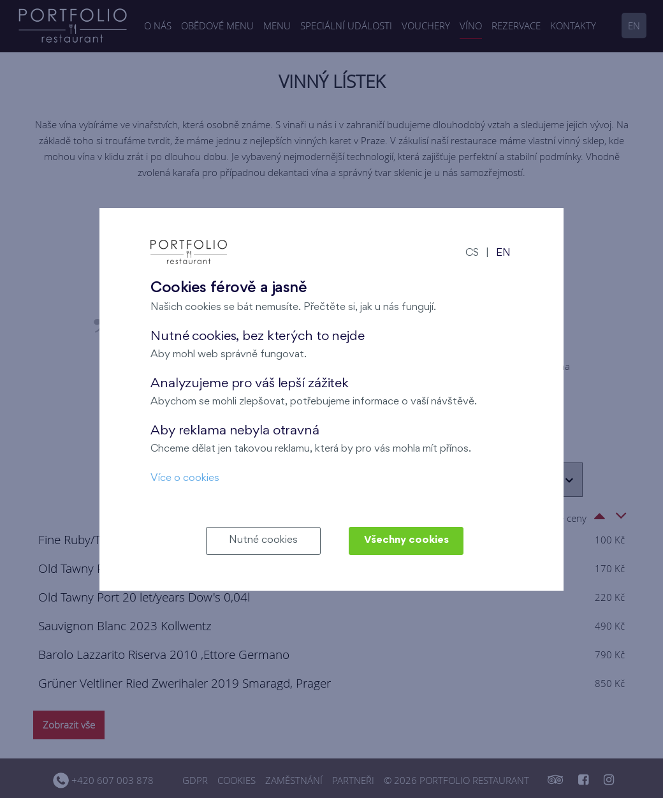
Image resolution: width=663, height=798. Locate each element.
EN (503, 253)
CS (472, 253)
